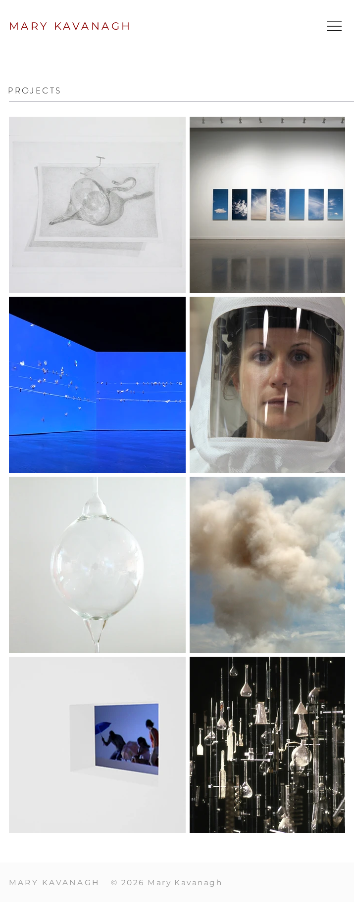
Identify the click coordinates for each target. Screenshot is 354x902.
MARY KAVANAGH (70, 26)
